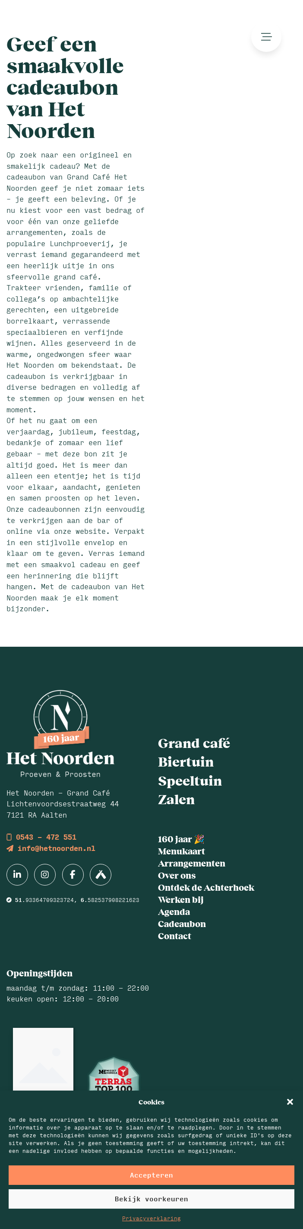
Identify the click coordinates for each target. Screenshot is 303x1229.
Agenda (174, 911)
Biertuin (186, 761)
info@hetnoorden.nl (50, 848)
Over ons (177, 875)
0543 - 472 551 (41, 837)
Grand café (194, 742)
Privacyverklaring (151, 1218)
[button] (290, 1101)
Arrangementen (191, 863)
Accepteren (151, 1174)
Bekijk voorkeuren (151, 1198)
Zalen (176, 798)
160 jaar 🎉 (181, 838)
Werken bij (181, 899)
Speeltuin (190, 780)
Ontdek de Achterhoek (206, 887)
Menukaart (181, 851)
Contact (174, 935)
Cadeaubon (182, 923)
